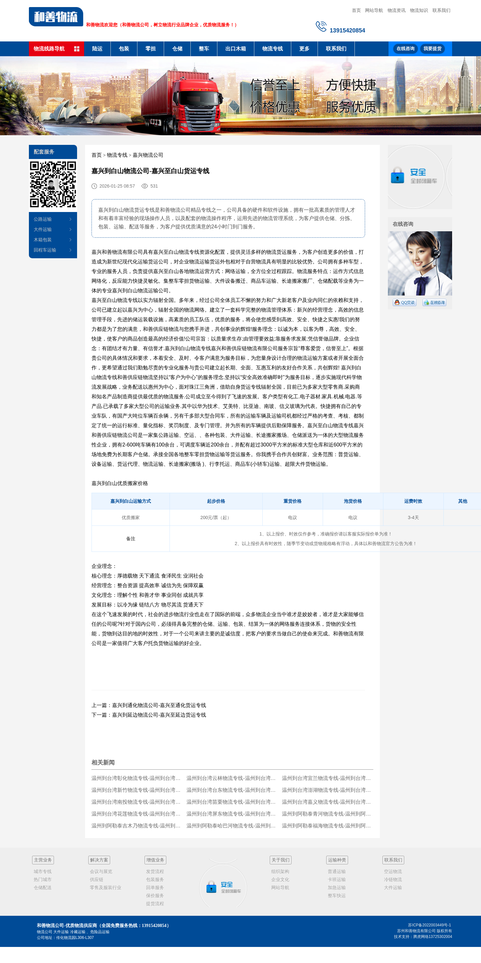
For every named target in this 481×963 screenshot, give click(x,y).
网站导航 (374, 10)
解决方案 (99, 859)
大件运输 (43, 229)
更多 (304, 48)
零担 (150, 48)
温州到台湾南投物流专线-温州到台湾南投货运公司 (137, 802)
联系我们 (441, 10)
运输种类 (337, 859)
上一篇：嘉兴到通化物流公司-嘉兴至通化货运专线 (149, 705)
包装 (124, 48)
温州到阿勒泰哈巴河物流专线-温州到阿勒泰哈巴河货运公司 (232, 825)
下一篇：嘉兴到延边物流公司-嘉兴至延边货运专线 (149, 715)
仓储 (177, 48)
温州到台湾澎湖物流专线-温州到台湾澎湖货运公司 (327, 790)
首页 (356, 10)
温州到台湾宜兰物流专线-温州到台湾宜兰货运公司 (327, 778)
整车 (204, 48)
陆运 (97, 48)
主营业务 (43, 859)
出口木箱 (235, 48)
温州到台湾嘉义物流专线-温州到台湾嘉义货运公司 (327, 802)
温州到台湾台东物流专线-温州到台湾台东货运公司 (232, 790)
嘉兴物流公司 (148, 155)
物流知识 (419, 10)
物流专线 (272, 48)
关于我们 (281, 859)
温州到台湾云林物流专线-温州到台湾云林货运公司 (232, 778)
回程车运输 (45, 249)
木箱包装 (43, 239)
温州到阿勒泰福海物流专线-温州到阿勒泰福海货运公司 (327, 825)
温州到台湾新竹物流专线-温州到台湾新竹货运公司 (137, 790)
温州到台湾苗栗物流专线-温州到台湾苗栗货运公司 (232, 802)
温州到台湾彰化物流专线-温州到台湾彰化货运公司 (137, 778)
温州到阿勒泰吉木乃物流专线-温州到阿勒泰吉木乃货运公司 (137, 825)
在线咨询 (406, 48)
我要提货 (433, 48)
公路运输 (43, 219)
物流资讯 (397, 10)
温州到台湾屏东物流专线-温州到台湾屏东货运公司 (232, 814)
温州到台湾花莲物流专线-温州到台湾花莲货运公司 (137, 814)
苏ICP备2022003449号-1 (429, 925)
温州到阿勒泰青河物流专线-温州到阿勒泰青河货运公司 (327, 814)
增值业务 (155, 859)
